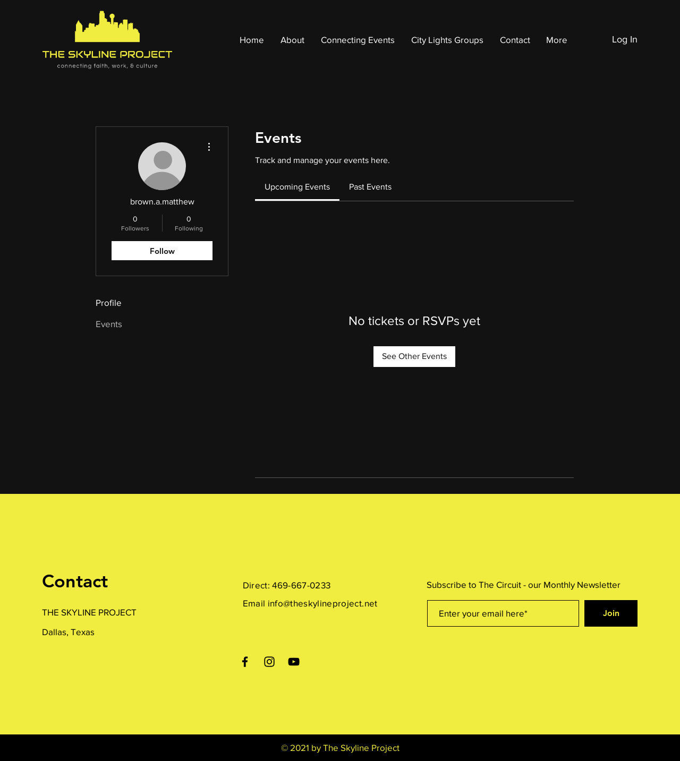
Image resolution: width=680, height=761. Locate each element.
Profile (109, 302)
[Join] (611, 613)
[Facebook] (245, 662)
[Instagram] (269, 662)
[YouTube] (294, 662)
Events (109, 324)
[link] (297, 186)
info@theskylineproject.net (323, 603)
